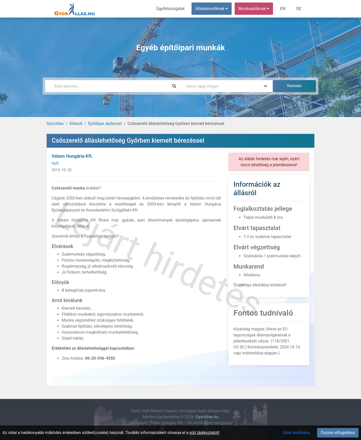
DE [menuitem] (299, 8)
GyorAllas (55, 123)
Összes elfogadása (338, 432)
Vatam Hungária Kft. (72, 156)
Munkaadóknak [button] (255, 8)
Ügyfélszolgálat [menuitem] (172, 8)
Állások (75, 123)
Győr (55, 163)
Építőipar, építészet (105, 123)
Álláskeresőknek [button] (213, 8)
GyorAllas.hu (207, 416)
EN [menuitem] (283, 8)
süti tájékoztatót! (204, 432)
